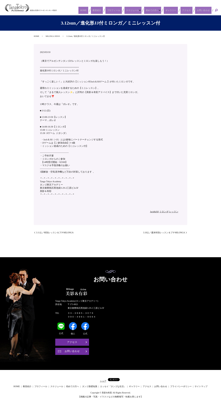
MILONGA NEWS (53, 36)
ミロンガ (164, 211)
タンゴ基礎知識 (89, 386)
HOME (95, 10)
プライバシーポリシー (181, 386)
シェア (103, 381)
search (216, 10)
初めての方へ (157, 10)
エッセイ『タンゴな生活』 (113, 386)
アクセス (190, 10)
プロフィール (120, 10)
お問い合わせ (204, 10)
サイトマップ (201, 386)
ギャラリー (177, 10)
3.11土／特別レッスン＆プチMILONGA (55, 232)
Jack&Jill (154, 211)
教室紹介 (105, 10)
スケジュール (137, 10)
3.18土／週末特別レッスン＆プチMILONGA (164, 232)
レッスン (173, 211)
